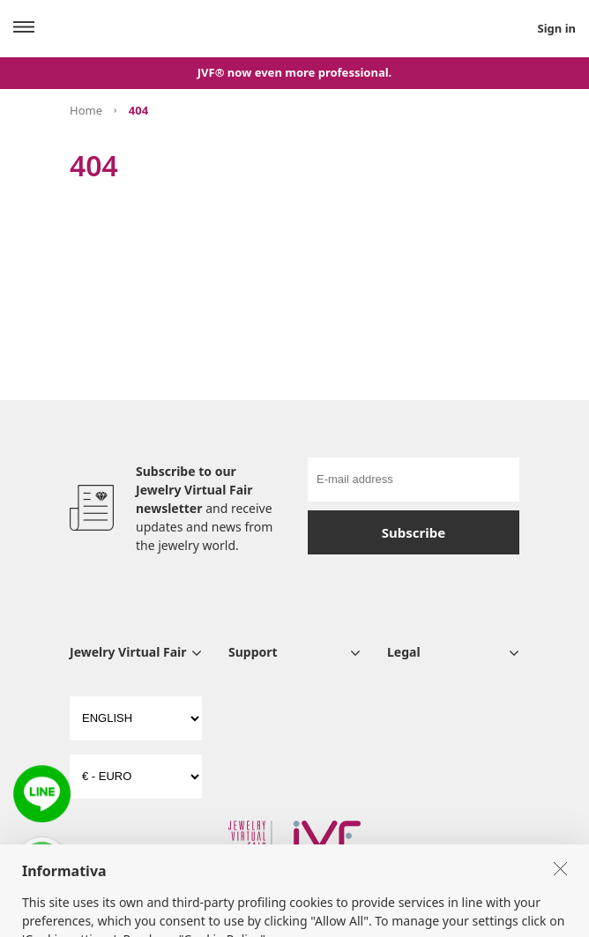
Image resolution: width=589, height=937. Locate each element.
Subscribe (413, 532)
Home (86, 110)
